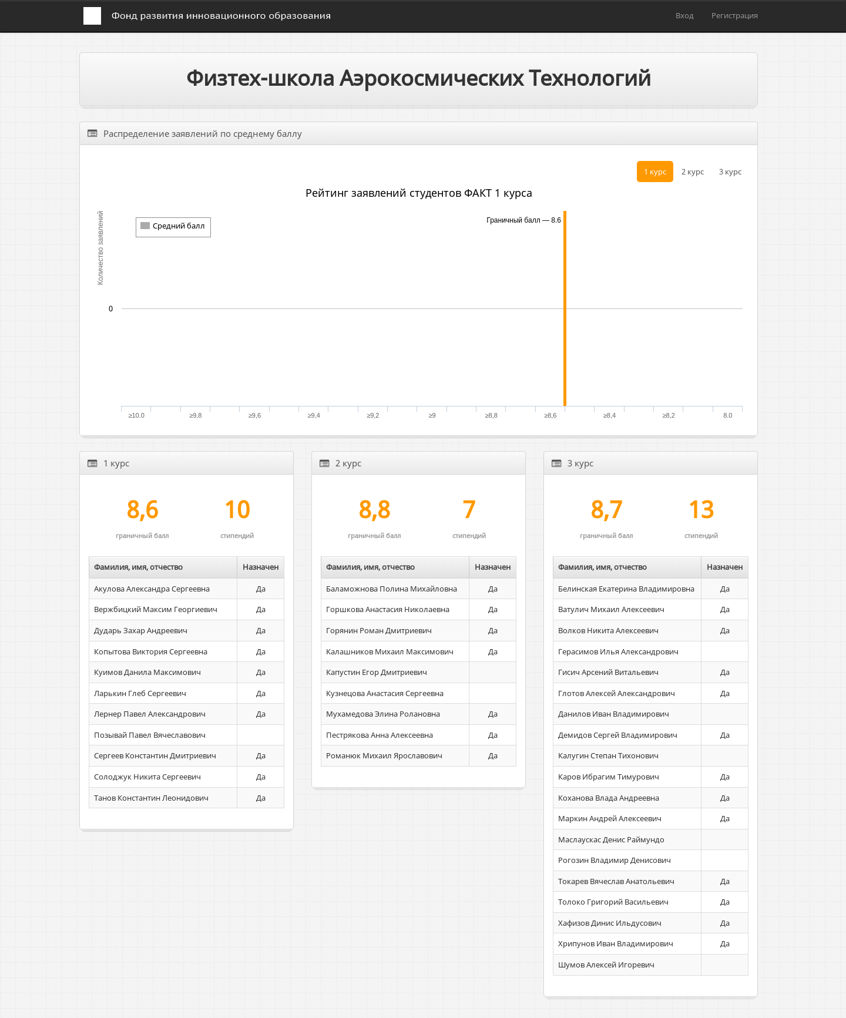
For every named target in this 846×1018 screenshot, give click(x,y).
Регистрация (734, 15)
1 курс (655, 171)
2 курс (693, 171)
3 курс (730, 171)
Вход (685, 15)
